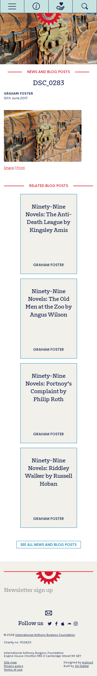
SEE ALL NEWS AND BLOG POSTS (48, 544)
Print (20, 168)
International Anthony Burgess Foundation (45, 635)
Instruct (87, 662)
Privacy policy (13, 666)
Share (9, 168)
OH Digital (82, 666)
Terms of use (13, 669)
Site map (10, 662)
